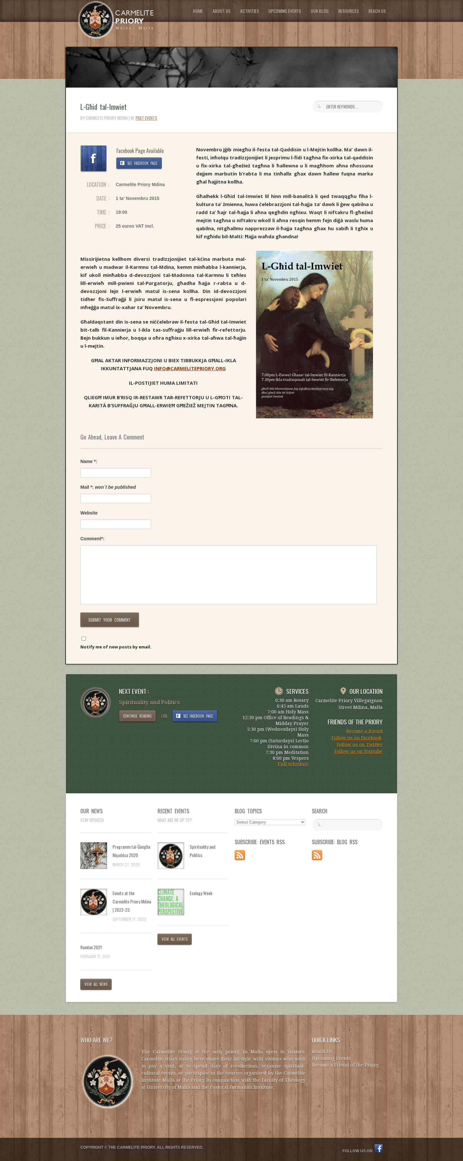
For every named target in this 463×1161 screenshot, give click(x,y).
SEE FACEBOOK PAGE (142, 163)
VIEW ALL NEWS (96, 984)
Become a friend (364, 731)
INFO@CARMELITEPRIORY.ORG (190, 368)
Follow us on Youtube (358, 751)
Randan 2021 (91, 947)
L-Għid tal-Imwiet (103, 106)
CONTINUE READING (137, 716)
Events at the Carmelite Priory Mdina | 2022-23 (132, 901)
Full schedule (293, 764)
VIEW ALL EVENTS (174, 939)
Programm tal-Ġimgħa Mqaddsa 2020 (131, 850)
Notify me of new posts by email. (115, 647)
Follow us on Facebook (356, 738)
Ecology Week (201, 893)
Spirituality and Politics (202, 850)
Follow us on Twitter (360, 744)
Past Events (146, 118)
